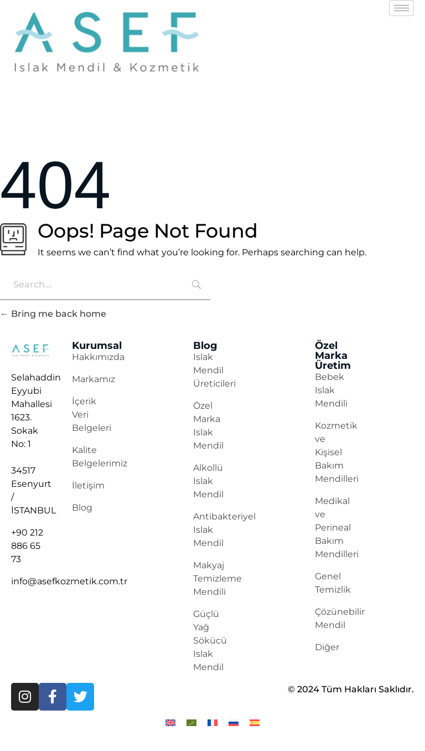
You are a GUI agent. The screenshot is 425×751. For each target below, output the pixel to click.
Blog (82, 507)
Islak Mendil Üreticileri (214, 370)
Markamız (93, 379)
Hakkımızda (98, 357)
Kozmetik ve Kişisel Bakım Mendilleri (337, 452)
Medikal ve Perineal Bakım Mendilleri (337, 527)
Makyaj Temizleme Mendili (217, 578)
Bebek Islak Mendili (331, 390)
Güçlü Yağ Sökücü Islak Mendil (210, 640)
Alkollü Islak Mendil (208, 481)
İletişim (88, 485)
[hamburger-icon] (401, 8)
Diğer (327, 647)
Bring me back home (53, 313)
